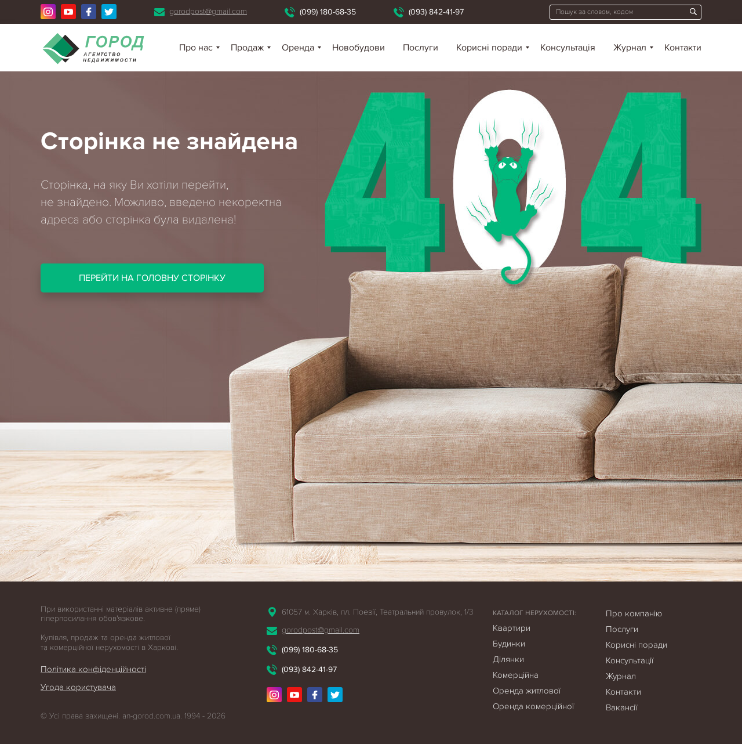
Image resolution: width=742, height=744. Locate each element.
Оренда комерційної (533, 706)
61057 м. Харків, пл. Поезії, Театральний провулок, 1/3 (377, 612)
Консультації (629, 660)
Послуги (420, 47)
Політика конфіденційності (93, 669)
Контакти (682, 47)
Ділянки (508, 659)
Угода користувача (78, 687)
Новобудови (358, 47)
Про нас (196, 47)
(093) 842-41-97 (436, 12)
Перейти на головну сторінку (152, 278)
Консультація (567, 47)
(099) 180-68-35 (328, 12)
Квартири (511, 628)
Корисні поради (489, 47)
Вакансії (621, 707)
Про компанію (634, 613)
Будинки (509, 643)
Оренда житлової (527, 690)
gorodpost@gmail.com (208, 11)
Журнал (629, 47)
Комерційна (516, 675)
